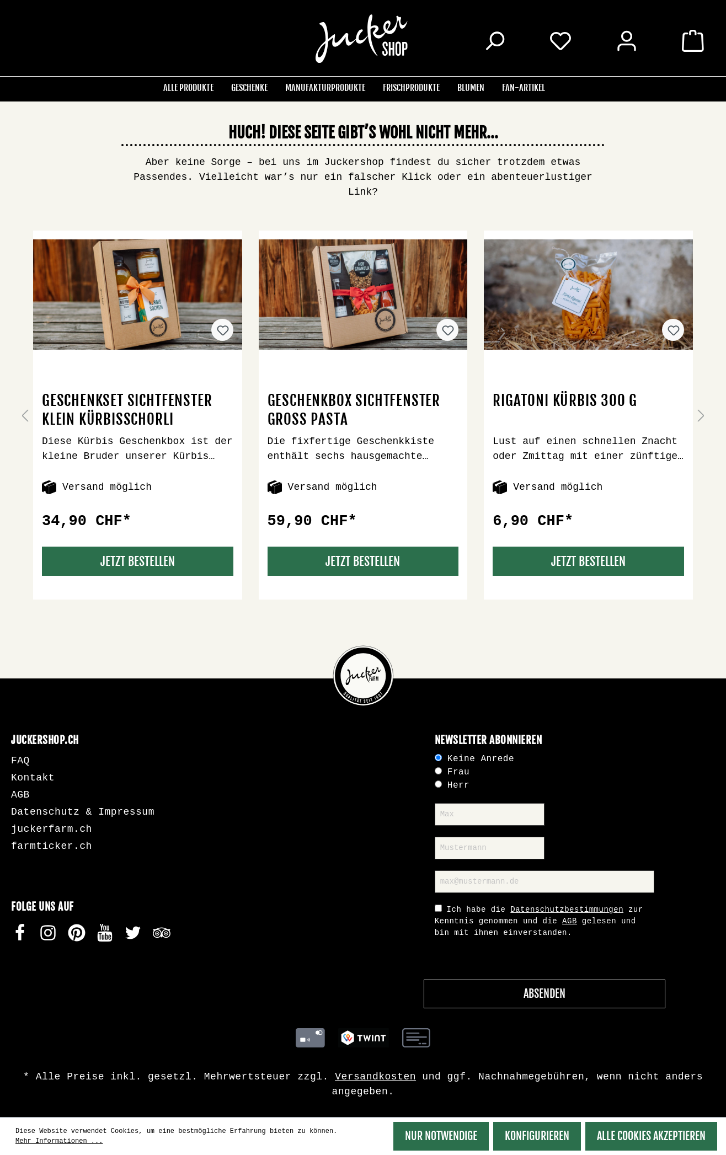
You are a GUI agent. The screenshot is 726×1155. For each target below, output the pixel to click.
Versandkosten (375, 1076)
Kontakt (33, 777)
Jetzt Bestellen (137, 561)
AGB (20, 794)
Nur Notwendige (441, 1136)
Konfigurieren (537, 1136)
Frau (458, 772)
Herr (458, 785)
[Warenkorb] (693, 42)
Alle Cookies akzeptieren (651, 1136)
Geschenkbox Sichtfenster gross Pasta (354, 410)
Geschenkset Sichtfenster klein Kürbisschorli (127, 410)
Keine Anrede (480, 759)
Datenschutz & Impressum (82, 811)
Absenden (544, 994)
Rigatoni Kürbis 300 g (565, 400)
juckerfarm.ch (51, 829)
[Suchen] (494, 42)
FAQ (20, 760)
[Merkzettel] (560, 40)
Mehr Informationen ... (59, 1141)
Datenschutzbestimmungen (566, 909)
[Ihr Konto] (627, 42)
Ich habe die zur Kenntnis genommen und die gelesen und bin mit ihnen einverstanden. (539, 921)
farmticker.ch (51, 846)
